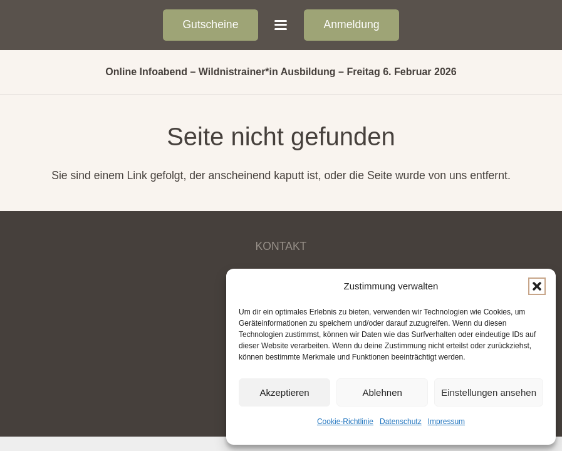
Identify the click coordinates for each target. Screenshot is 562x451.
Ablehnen (382, 392)
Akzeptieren (284, 392)
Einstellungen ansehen (488, 392)
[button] (537, 286)
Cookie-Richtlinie (345, 421)
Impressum (446, 421)
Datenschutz (401, 421)
